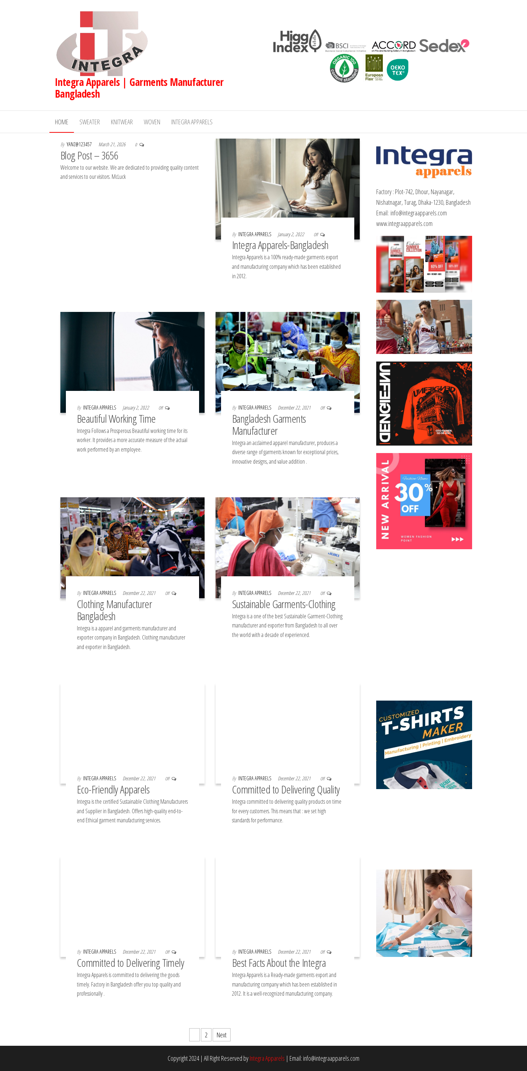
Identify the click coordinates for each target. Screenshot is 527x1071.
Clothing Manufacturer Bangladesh (114, 609)
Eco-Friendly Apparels (113, 789)
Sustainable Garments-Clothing (285, 603)
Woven (152, 121)
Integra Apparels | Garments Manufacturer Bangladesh (139, 88)
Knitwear (122, 121)
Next (222, 1034)
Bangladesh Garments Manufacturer (269, 424)
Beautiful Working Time (116, 418)
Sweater (89, 121)
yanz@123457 (80, 144)
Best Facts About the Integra (279, 962)
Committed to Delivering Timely (130, 962)
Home (61, 121)
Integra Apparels (192, 121)
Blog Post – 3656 (89, 155)
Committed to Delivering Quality (286, 789)
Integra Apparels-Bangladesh (280, 244)
